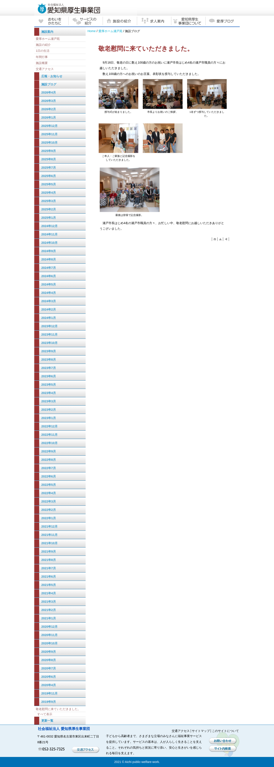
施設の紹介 (43, 44)
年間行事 (42, 57)
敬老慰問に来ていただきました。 (58, 709)
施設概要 (42, 63)
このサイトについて (225, 730)
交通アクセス (45, 69)
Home (92, 31)
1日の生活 (42, 50)
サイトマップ (201, 730)
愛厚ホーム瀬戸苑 (110, 31)
